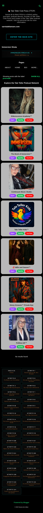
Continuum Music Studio (21, 192)
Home (17, 67)
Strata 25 (31, 454)
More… (34, 67)
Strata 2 (11, 379)
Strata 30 (11, 475)
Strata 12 (11, 414)
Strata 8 (11, 400)
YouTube (29, 120)
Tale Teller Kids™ (21, 230)
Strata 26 (11, 462)
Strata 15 (31, 420)
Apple (13, 120)
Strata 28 (11, 469)
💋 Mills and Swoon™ (22, 267)
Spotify (20, 120)
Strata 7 (31, 393)
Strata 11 (31, 406)
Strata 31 (31, 476)
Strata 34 (11, 491)
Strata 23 (31, 447)
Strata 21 (31, 441)
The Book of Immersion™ (21, 154)
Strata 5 (31, 386)
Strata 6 (11, 393)
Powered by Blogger (21, 502)
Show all (35, 76)
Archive (11, 371)
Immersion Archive (21, 54)
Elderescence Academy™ (21, 116)
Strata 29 (31, 469)
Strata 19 (31, 434)
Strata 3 (31, 380)
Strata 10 (11, 407)
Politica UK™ (21, 343)
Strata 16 (11, 427)
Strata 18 (11, 434)
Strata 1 (31, 372)
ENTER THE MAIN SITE (21, 37)
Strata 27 (31, 462)
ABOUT (8, 67)
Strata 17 (31, 427)
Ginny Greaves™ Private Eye (21, 305)
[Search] (39, 6)
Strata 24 (11, 454)
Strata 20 (11, 441)
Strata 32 (11, 483)
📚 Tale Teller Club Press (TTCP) (21, 11)
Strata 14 (11, 421)
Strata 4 (11, 386)
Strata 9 (31, 400)
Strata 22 (11, 447)
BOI (25, 67)
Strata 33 (31, 483)
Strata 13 (31, 414)
